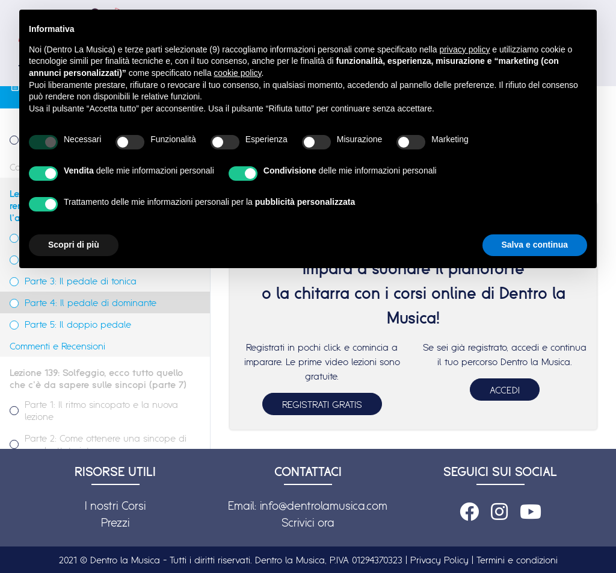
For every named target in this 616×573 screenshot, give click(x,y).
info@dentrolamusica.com (323, 505)
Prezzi (115, 522)
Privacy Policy (439, 560)
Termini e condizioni (517, 560)
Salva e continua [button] (535, 244)
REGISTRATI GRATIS (322, 404)
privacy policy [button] (464, 49)
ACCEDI (505, 390)
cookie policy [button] (237, 73)
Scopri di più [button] (73, 244)
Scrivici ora (308, 522)
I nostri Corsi (115, 505)
